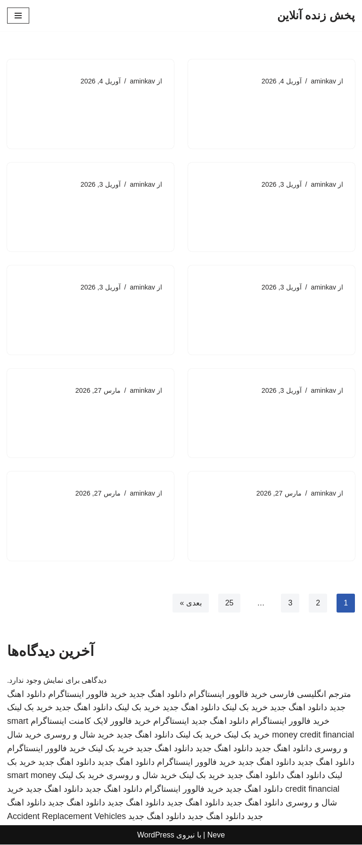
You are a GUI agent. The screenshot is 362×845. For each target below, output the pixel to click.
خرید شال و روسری (79, 735)
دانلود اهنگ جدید (157, 694)
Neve (216, 835)
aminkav (323, 81)
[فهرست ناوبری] (18, 16)
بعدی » (190, 603)
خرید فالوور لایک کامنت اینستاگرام (91, 721)
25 (229, 603)
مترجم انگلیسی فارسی (310, 694)
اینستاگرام (171, 721)
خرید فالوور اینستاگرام (228, 694)
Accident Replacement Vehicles (66, 816)
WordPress (155, 835)
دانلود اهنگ (306, 775)
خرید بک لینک (245, 707)
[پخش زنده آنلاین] (316, 16)
